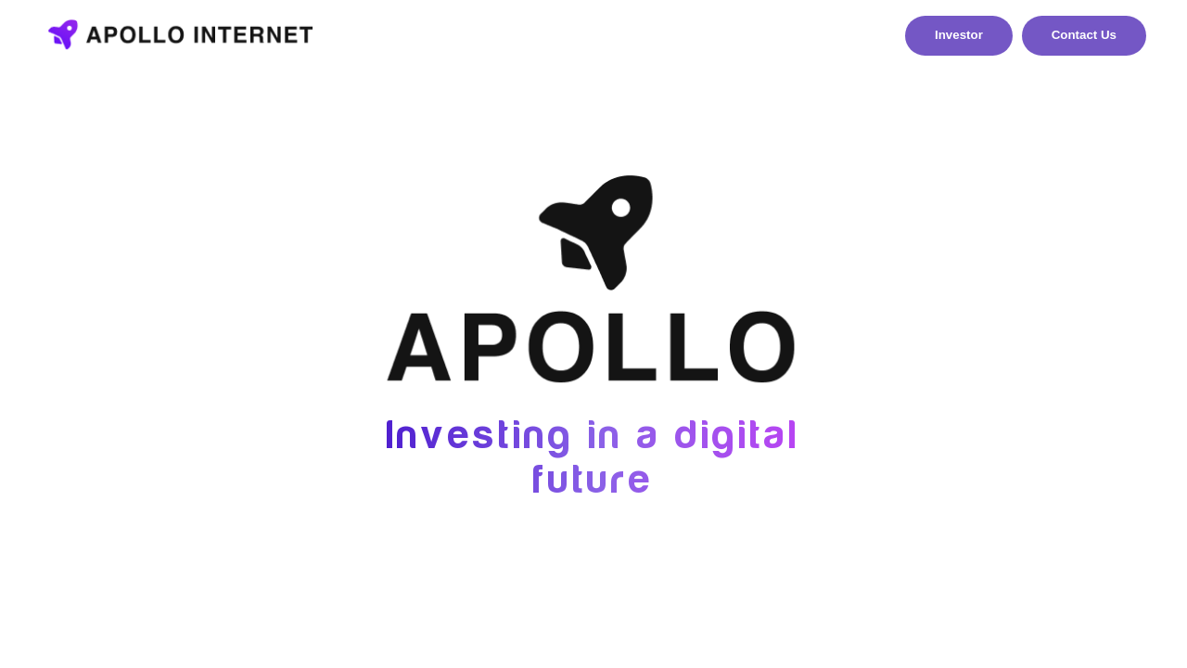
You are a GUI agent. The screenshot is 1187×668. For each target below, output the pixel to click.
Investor (959, 35)
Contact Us (1084, 35)
